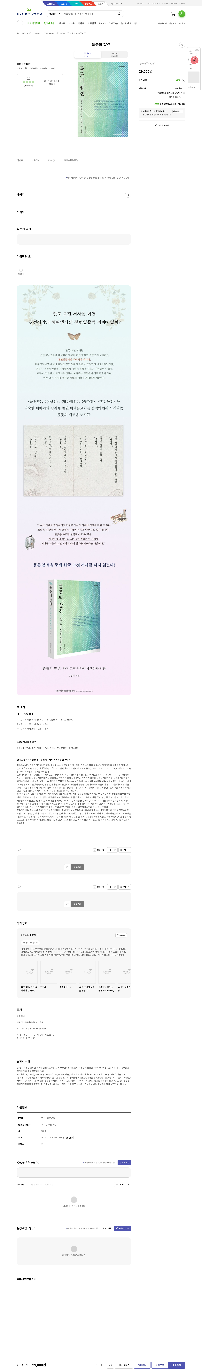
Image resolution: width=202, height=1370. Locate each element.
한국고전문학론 (77, 33)
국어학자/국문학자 (30, 943)
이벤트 (81, 23)
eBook (64, 4)
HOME (18, 33)
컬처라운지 (126, 23)
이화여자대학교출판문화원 (27, 68)
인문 (35, 33)
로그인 (147, 4)
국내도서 (25, 33)
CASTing (113, 23)
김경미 (20, 64)
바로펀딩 (92, 23)
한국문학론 (47, 33)
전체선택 (100, 850)
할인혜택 (172, 23)
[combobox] (54, 13)
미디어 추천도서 (23, 748)
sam (76, 3)
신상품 (71, 23)
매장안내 (174, 4)
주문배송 (165, 4)
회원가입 (139, 4)
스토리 (100, 4)
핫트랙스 (88, 4)
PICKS (102, 23)
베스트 (62, 23)
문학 (47, 724)
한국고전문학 (61, 33)
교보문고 (51, 4)
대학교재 (38, 724)
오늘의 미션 (162, 23)
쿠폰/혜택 (191, 87)
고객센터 (182, 4)
